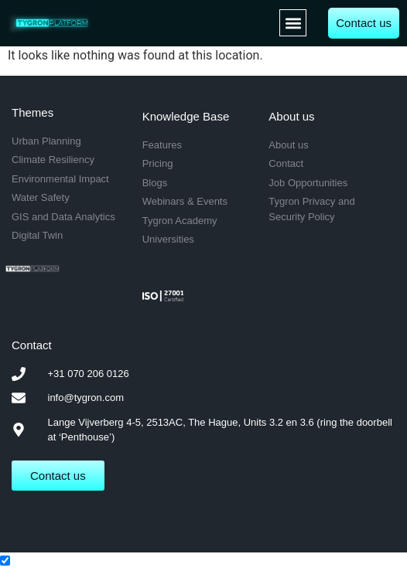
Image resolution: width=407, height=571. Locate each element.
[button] (292, 22)
